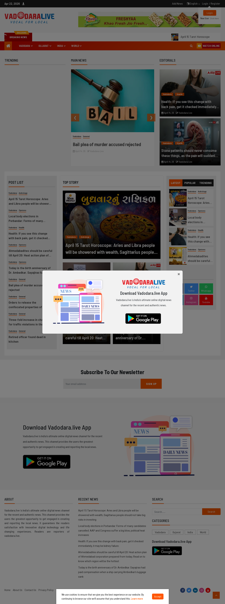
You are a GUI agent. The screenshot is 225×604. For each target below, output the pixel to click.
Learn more (137, 598)
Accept (157, 596)
